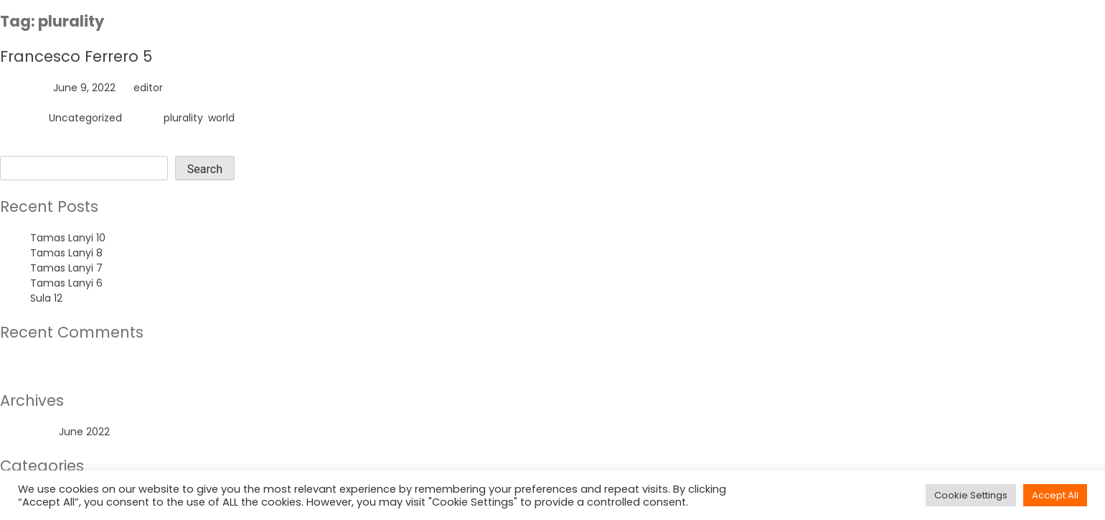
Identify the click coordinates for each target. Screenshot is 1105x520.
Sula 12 (46, 298)
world (221, 118)
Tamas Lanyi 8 (66, 253)
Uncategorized (85, 118)
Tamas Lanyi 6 (66, 283)
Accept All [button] (1055, 495)
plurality (183, 118)
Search (17, 148)
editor (148, 87)
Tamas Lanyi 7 (66, 268)
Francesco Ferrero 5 (76, 56)
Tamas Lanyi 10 (67, 238)
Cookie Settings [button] (970, 495)
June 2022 (84, 431)
